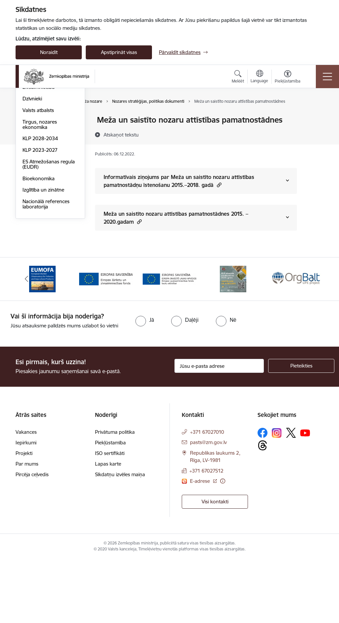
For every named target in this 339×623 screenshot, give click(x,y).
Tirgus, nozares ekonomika (40, 203)
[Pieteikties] (301, 430)
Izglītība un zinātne (43, 269)
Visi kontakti (215, 565)
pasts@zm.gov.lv (208, 506)
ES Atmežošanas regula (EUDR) (49, 243)
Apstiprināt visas (119, 52)
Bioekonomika (39, 258)
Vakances (26, 496)
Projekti (24, 517)
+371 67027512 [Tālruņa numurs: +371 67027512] (206, 535)
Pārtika (30, 143)
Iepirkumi (26, 506)
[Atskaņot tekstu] (121, 135)
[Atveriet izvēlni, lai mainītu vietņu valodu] (259, 77)
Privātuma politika (115, 496)
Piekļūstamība (110, 506)
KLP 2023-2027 (40, 229)
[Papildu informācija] (222, 544)
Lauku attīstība (39, 132)
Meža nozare (37, 155)
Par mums (27, 528)
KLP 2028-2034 (40, 218)
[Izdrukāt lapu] (314, 117)
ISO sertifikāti (109, 517)
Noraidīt (49, 52)
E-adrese (200, 544)
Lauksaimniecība (41, 120)
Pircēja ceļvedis (32, 538)
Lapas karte (108, 528)
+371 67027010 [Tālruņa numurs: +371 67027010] (207, 496)
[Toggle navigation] (327, 76)
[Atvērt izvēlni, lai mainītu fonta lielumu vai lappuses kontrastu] (287, 77)
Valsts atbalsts (38, 189)
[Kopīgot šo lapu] (314, 134)
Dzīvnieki (32, 178)
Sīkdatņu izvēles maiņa (120, 538)
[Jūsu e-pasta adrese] (219, 430)
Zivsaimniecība (39, 166)
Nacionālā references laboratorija (46, 283)
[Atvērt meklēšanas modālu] (237, 77)
